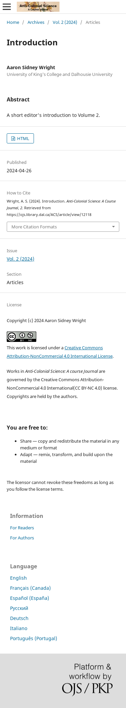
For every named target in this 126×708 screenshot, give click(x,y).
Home (13, 22)
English (18, 578)
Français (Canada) (30, 588)
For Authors (22, 538)
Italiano (18, 628)
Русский (19, 608)
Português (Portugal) (33, 638)
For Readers (22, 528)
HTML (22, 138)
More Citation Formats (34, 227)
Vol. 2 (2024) (65, 22)
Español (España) (29, 598)
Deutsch (19, 618)
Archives (36, 22)
